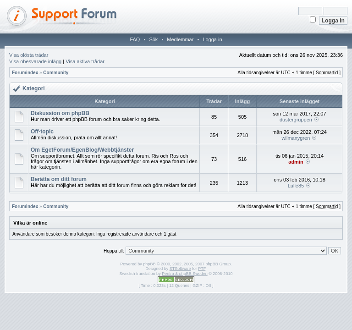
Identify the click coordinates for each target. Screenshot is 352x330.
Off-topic (42, 131)
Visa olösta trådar (28, 55)
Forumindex (25, 72)
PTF (201, 268)
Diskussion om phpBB (60, 113)
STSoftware (180, 268)
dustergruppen (296, 119)
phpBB (149, 264)
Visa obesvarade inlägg (35, 61)
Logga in (212, 39)
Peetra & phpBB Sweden (185, 273)
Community (55, 72)
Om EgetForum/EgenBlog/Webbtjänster (82, 150)
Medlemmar (180, 39)
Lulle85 (296, 185)
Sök (153, 39)
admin (295, 162)
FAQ (135, 39)
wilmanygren (296, 138)
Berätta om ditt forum (59, 179)
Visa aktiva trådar (85, 61)
